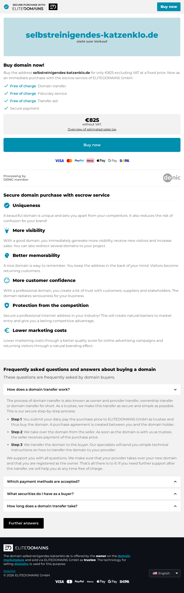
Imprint (9, 571)
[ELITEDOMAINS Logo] (69, 548)
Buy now (169, 7)
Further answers (23, 523)
